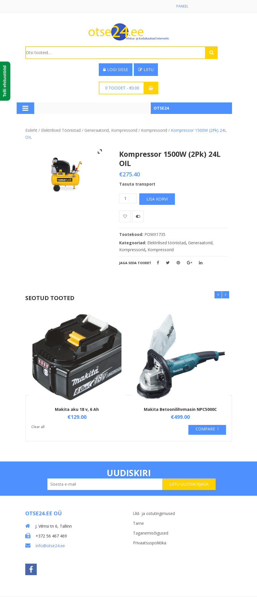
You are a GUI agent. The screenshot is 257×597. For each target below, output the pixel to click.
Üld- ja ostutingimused (154, 513)
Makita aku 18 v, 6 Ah (77, 409)
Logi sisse (115, 69)
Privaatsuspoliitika (149, 542)
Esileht (31, 130)
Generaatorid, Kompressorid (110, 130)
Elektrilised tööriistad (61, 130)
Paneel (182, 6)
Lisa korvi (157, 199)
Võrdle (138, 216)
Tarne (138, 523)
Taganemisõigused (150, 533)
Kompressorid (154, 130)
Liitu (146, 69)
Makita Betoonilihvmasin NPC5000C (180, 409)
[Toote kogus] (127, 198)
